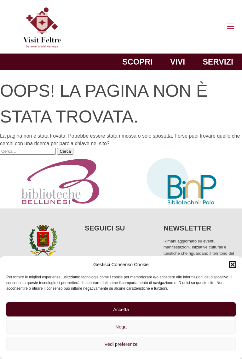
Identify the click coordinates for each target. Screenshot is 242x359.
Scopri (137, 61)
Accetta (121, 309)
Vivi (177, 61)
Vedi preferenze (120, 344)
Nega (121, 326)
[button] (232, 264)
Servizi (218, 61)
